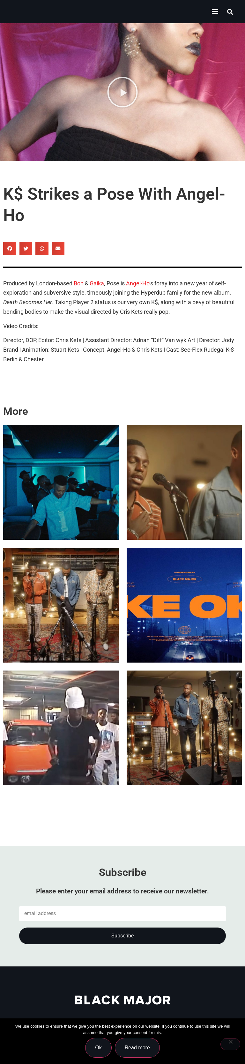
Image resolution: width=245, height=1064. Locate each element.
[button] (230, 11)
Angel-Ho (137, 283)
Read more (137, 1047)
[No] (230, 1044)
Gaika (97, 283)
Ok (98, 1047)
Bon (79, 283)
